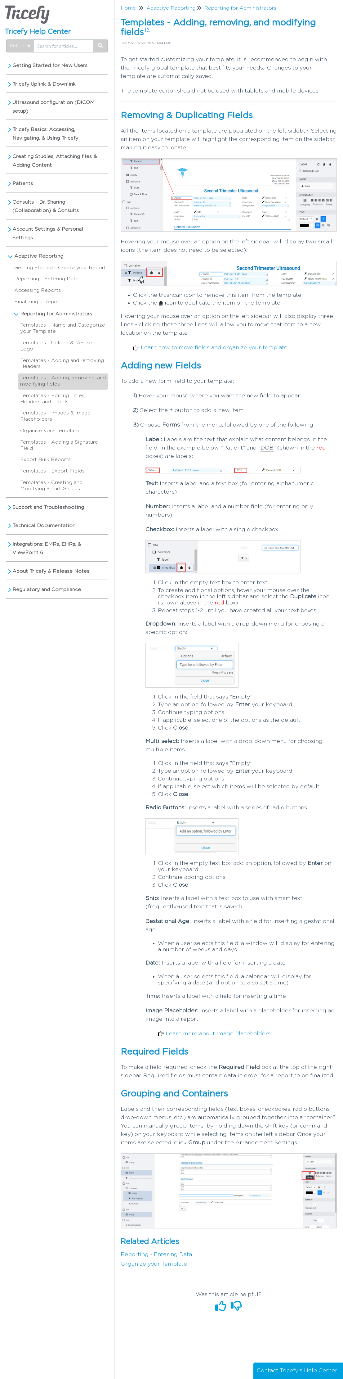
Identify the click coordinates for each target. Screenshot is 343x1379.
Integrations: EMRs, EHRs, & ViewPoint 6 (46, 548)
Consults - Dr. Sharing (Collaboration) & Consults (45, 206)
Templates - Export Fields (52, 470)
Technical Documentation (43, 525)
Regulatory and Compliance (46, 589)
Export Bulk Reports (45, 459)
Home (128, 8)
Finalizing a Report (37, 301)
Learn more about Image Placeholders (218, 1034)
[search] (63, 45)
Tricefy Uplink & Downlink (44, 84)
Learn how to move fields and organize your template (214, 347)
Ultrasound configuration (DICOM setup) (53, 107)
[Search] (100, 45)
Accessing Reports (37, 290)
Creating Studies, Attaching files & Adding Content (54, 161)
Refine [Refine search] (20, 45)
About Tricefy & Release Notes (50, 571)
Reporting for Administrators (56, 313)
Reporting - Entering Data (46, 278)
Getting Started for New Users (49, 65)
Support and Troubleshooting (48, 507)
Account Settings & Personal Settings (47, 233)
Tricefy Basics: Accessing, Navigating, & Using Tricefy (45, 134)
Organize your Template (49, 430)
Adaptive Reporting (38, 256)
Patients (22, 183)
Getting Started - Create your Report (60, 267)
